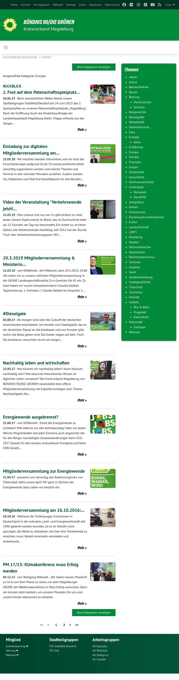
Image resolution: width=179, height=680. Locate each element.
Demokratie (136, 122)
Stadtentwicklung (141, 277)
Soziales (134, 267)
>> (77, 631)
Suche (82, 4)
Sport (132, 272)
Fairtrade (139, 327)
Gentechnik (136, 172)
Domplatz (140, 192)
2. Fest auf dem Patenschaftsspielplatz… (43, 92)
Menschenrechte (140, 247)
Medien (134, 242)
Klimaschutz (137, 212)
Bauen (133, 92)
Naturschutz (137, 252)
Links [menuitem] (168, 4)
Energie (134, 137)
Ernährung (136, 147)
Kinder (133, 207)
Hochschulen (142, 102)
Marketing (135, 237)
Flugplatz (140, 312)
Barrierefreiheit (139, 87)
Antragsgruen (41, 4)
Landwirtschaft (139, 227)
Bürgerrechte (137, 112)
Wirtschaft (135, 322)
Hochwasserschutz (141, 182)
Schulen (139, 107)
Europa (134, 152)
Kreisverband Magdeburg (20, 57)
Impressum (95, 4)
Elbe (132, 132)
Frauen (133, 167)
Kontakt (25, 4)
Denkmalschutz (139, 127)
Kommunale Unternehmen (146, 217)
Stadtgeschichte (139, 282)
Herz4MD (140, 197)
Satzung (10, 657)
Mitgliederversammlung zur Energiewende (45, 471)
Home (14, 4)
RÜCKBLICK (12, 86)
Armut (133, 82)
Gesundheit (136, 177)
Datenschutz (112, 4)
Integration (136, 202)
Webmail (58, 4)
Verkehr (134, 302)
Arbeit (133, 77)
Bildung (134, 97)
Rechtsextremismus (142, 257)
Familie (134, 157)
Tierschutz (136, 287)
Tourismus (136, 292)
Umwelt (134, 297)
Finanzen (135, 162)
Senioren (135, 262)
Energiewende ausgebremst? (31, 417)
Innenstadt (136, 187)
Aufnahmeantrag (16, 652)
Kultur (133, 222)
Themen (46, 57)
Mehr (81, 129)
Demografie (136, 117)
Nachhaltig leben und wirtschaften (37, 363)
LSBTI (133, 232)
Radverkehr (141, 317)
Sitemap (71, 4)
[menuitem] (14, 4)
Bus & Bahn (141, 307)
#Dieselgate (15, 313)
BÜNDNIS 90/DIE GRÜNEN (51, 21)
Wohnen (134, 332)
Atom (137, 142)
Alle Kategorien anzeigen (94, 67)
